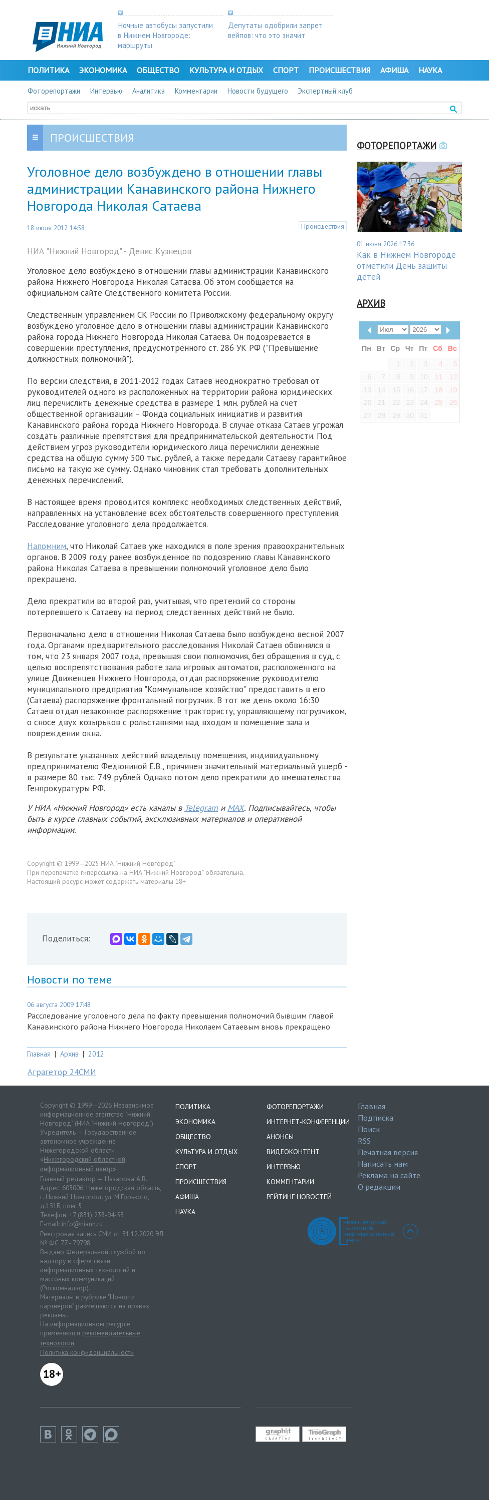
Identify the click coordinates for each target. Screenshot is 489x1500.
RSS (364, 1141)
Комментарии (196, 91)
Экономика (103, 70)
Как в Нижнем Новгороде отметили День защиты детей (406, 265)
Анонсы (280, 1136)
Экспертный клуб (325, 91)
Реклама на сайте (389, 1175)
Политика (48, 70)
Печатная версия (388, 1152)
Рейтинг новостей (299, 1196)
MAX (235, 807)
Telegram (201, 807)
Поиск (369, 1129)
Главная (39, 1054)
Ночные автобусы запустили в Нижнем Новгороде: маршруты (165, 35)
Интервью (106, 91)
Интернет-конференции (308, 1121)
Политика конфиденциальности (87, 1352)
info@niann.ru (82, 1223)
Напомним (46, 546)
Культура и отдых (226, 70)
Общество (158, 70)
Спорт (286, 70)
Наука (430, 70)
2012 (96, 1054)
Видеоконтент (293, 1151)
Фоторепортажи (54, 91)
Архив (69, 1054)
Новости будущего (257, 91)
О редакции (379, 1187)
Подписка (375, 1118)
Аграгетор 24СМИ (62, 1072)
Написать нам (383, 1164)
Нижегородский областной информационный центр (82, 1164)
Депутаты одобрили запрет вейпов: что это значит (275, 30)
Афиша (394, 70)
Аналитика (148, 91)
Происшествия (339, 70)
